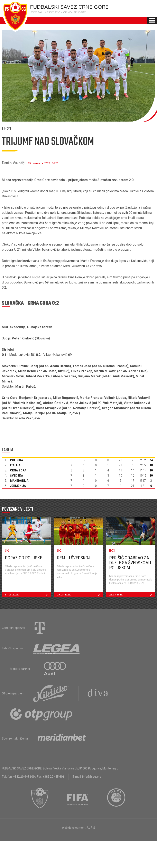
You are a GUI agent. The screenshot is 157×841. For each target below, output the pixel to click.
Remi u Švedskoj (73, 557)
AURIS (91, 827)
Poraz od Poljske (23, 557)
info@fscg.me (91, 776)
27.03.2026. (80, 594)
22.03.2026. (132, 594)
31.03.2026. (28, 594)
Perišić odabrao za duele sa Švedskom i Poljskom (130, 562)
